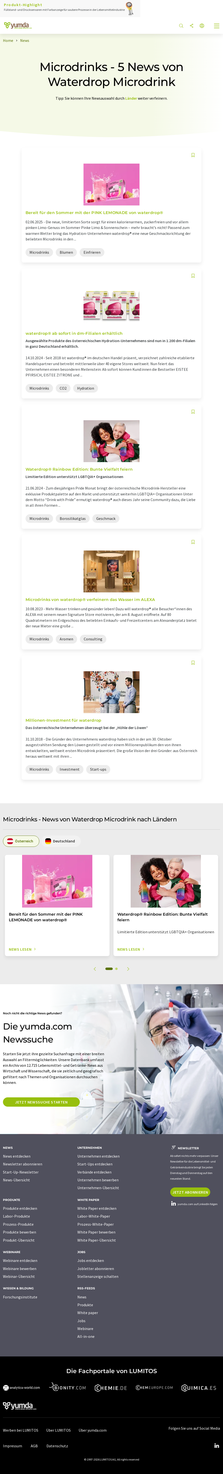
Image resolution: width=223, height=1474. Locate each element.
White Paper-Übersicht (96, 1240)
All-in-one (86, 1336)
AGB (34, 1445)
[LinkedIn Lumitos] (216, 1445)
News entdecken (16, 1156)
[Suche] (181, 26)
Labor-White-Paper (93, 1216)
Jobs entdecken (90, 1260)
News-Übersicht (16, 1179)
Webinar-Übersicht (19, 1276)
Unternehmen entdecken (98, 1156)
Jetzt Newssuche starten (41, 1102)
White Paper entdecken (96, 1208)
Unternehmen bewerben (98, 1179)
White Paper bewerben (96, 1232)
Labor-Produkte (16, 1216)
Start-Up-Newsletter (21, 1172)
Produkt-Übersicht (19, 1240)
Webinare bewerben (19, 1268)
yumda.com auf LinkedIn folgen (194, 1204)
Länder (131, 98)
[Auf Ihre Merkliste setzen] (193, 155)
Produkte (85, 1304)
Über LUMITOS (58, 1430)
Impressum (12, 1445)
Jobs (81, 1320)
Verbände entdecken (94, 1172)
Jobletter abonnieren (95, 1268)
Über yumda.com (93, 1430)
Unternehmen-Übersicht (98, 1187)
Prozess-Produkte (18, 1224)
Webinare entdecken (20, 1260)
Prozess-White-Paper (95, 1224)
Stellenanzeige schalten (97, 1276)
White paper (87, 1312)
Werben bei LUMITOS (20, 1430)
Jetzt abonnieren (190, 1192)
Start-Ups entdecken (94, 1164)
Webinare (85, 1328)
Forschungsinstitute (20, 1296)
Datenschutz (57, 1445)
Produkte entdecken (20, 1208)
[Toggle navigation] (217, 26)
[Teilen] (191, 26)
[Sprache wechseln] (201, 26)
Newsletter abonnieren (22, 1164)
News (81, 1296)
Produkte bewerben (19, 1232)
